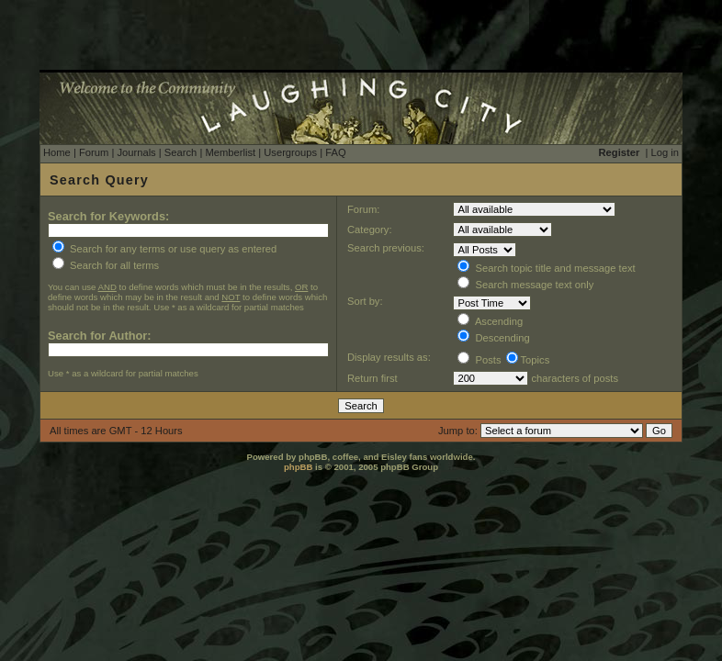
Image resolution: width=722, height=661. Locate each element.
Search (180, 152)
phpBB (298, 467)
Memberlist (230, 152)
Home (57, 152)
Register (619, 152)
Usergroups (290, 152)
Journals (136, 152)
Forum (93, 152)
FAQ (335, 152)
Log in (665, 152)
